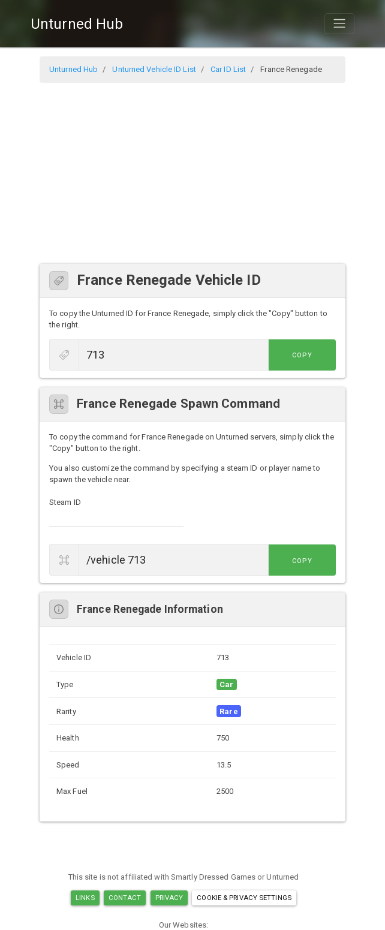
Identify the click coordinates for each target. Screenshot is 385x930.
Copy (309, 355)
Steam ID (65, 502)
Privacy (169, 897)
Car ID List (228, 69)
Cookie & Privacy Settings (244, 897)
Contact (125, 897)
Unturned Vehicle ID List (153, 69)
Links (85, 897)
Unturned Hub (77, 24)
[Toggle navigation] (339, 23)
